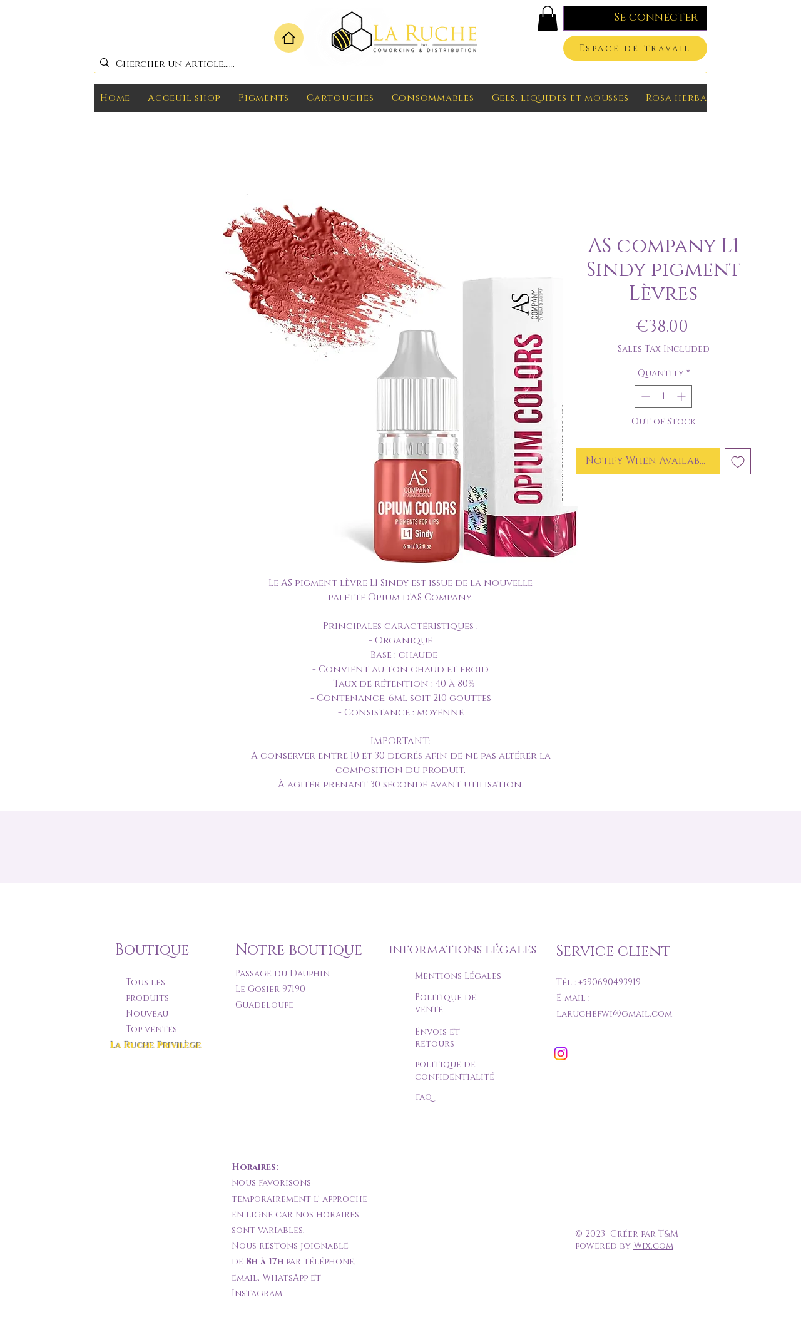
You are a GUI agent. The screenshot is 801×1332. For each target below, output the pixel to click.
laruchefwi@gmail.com (614, 1014)
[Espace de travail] (635, 48)
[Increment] (682, 396)
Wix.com (653, 1246)
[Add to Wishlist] (738, 461)
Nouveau (147, 1014)
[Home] (289, 38)
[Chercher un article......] (398, 64)
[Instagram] (560, 1053)
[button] (547, 18)
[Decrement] (644, 396)
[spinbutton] (663, 396)
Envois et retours (437, 1038)
